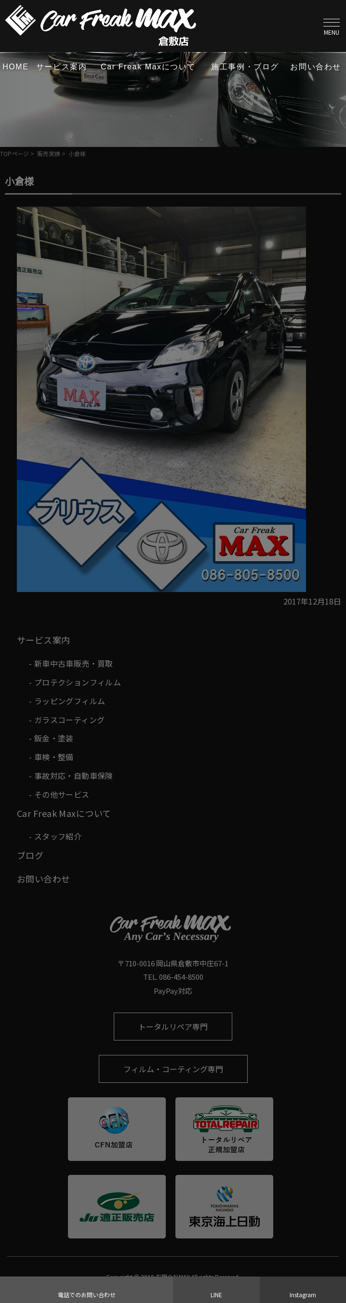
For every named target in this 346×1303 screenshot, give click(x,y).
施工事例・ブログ (245, 67)
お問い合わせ (315, 67)
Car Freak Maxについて (148, 67)
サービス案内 (61, 67)
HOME (15, 67)
